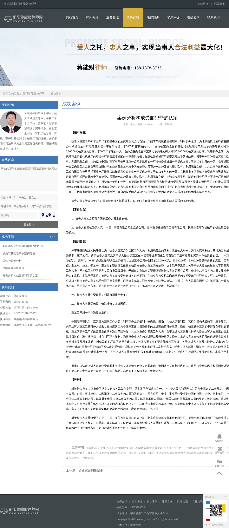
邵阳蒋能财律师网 (33, 93)
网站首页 (72, 17)
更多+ (52, 236)
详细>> (15, 148)
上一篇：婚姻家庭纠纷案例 (84, 470)
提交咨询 (29, 224)
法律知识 (153, 17)
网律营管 (135, 525)
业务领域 (112, 17)
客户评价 (173, 17)
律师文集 (167, 501)
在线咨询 (203, 3)
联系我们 (219, 3)
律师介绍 (92, 17)
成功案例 (133, 17)
